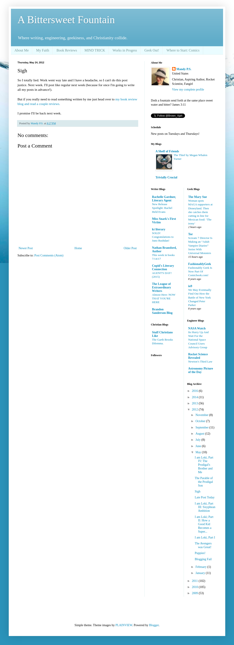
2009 (195, 593)
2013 (195, 403)
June (199, 446)
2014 (195, 397)
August (200, 433)
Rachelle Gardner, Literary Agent (164, 198)
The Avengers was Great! (203, 545)
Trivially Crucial (166, 177)
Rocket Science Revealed (198, 356)
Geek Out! (151, 50)
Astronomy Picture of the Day (200, 370)
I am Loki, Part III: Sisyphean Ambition (205, 507)
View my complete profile (188, 89)
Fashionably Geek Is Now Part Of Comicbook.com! (200, 271)
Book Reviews (66, 50)
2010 (195, 587)
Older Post (130, 248)
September (202, 427)
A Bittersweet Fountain (66, 19)
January (201, 573)
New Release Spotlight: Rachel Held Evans (162, 208)
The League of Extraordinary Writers (161, 287)
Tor (190, 234)
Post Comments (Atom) (48, 255)
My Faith (42, 50)
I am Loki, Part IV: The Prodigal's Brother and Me (204, 465)
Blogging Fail (203, 559)
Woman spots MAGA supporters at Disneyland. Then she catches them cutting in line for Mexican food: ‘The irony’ (200, 212)
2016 (195, 391)
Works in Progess (125, 50)
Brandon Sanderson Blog (162, 311)
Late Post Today (205, 497)
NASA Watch (197, 328)
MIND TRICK (94, 50)
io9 (190, 286)
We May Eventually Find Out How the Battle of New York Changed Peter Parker (199, 297)
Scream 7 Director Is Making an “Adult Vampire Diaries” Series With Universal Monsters (200, 245)
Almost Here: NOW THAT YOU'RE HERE (163, 298)
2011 (195, 581)
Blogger (154, 625)
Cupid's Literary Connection (163, 267)
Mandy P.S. (183, 69)
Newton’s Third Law (200, 361)
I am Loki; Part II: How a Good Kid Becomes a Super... (204, 524)
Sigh (197, 491)
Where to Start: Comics (182, 50)
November (202, 415)
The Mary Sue (197, 197)
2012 (195, 409)
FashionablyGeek (199, 264)
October (201, 421)
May (199, 452)
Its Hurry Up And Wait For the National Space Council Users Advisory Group (198, 339)
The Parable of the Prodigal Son (204, 481)
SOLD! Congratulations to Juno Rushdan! (163, 236)
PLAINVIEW (123, 625)
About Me (21, 50)
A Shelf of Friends (167, 151)
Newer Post (26, 248)
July (198, 439)
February (201, 567)
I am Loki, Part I (205, 537)
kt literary (158, 229)
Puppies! (200, 553)
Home (78, 248)
